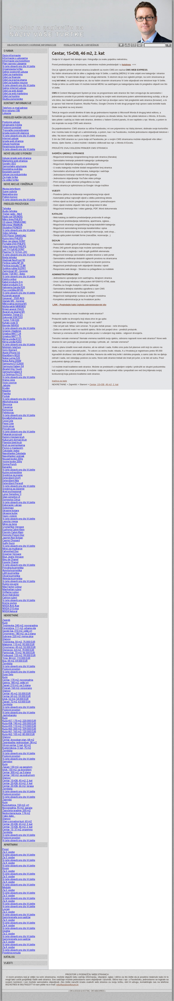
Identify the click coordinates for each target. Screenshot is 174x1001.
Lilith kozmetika (10, 573)
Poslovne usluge (11, 122)
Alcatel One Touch (12, 369)
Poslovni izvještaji (11, 127)
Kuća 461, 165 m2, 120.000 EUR (19, 731)
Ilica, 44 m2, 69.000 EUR (15, 661)
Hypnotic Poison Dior (13, 535)
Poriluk (6, 396)
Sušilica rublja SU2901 (14, 268)
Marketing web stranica (15, 161)
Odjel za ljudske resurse (15, 82)
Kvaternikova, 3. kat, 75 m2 (16, 748)
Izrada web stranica (12, 141)
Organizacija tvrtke (12, 69)
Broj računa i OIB (11, 110)
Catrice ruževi (9, 597)
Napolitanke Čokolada (14, 453)
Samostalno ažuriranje (14, 166)
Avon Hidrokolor (10, 595)
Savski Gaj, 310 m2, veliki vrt (17, 631)
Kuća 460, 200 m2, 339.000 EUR (19, 729)
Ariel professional (11, 491)
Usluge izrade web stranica (16, 158)
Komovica (7, 409)
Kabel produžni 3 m (12, 282)
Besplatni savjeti (11, 171)
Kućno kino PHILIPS (12, 238)
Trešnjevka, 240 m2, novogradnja (20, 625)
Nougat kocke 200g (12, 458)
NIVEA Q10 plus (10, 608)
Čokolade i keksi (10, 450)
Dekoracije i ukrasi (12, 505)
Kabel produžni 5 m (12, 284)
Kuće (5, 622)
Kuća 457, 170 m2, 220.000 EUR (19, 720)
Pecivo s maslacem (12, 448)
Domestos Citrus (11, 499)
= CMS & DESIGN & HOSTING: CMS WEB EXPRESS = (87, 991)
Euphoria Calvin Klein (13, 529)
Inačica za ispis (59, 381)
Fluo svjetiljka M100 (12, 290)
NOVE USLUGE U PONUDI (17, 153)
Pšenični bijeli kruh (12, 442)
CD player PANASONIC (14, 222)
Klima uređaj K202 (12, 341)
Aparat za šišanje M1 (13, 312)
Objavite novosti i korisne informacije (31, 45)
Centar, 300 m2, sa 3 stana (16, 772)
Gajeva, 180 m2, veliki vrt (15, 682)
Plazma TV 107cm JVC (14, 252)
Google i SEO (9, 163)
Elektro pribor (9, 279)
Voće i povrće (9, 382)
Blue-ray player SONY (13, 241)
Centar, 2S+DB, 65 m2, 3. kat (17, 824)
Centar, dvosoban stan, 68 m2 (18, 739)
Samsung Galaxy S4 (13, 366)
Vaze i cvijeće (9, 516)
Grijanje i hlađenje (11, 331)
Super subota (9, 191)
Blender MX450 (10, 325)
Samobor (7, 761)
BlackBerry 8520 (11, 355)
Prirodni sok (8, 429)
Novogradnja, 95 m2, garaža (17, 807)
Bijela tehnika (9, 257)
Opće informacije (11, 55)
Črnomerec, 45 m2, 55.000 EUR (19, 647)
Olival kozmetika (11, 575)
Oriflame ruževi (10, 592)
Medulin (6, 887)
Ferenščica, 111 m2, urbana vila (19, 628)
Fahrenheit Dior (10, 551)
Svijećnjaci (8, 507)
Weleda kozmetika (12, 578)
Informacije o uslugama (15, 58)
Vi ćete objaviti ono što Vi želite (18, 66)
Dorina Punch (9, 464)
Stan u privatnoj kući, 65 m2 (17, 821)
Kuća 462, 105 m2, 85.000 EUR (18, 734)
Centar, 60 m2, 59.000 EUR (16, 696)
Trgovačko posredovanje (15, 130)
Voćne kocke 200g (12, 461)
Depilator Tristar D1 (12, 314)
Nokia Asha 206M (11, 361)
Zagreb (6, 620)
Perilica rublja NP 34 (12, 263)
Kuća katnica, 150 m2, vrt (15, 805)
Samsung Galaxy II (12, 371)
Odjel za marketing (12, 74)
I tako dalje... (8, 816)
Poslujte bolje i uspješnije (81, 45)
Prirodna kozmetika (12, 567)
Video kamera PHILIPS (14, 246)
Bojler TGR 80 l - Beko (13, 273)
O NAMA (8, 50)
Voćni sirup (8, 426)
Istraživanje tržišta (12, 124)
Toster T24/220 (10, 320)
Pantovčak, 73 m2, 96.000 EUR (18, 652)
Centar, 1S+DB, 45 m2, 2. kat (17, 780)
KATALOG (9, 956)
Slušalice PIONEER (12, 227)
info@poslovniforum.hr (67, 984)
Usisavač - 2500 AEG (13, 298)
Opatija (6, 931)
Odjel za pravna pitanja (14, 80)
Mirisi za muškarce (12, 548)
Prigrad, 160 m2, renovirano (17, 688)
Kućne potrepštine (12, 472)
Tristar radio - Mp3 (12, 214)
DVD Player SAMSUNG (14, 235)
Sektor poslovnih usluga (15, 71)
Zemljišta (7, 663)
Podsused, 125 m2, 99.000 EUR (19, 655)
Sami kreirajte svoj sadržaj (16, 917)
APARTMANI (11, 844)
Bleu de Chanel (10, 559)
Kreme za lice (9, 603)
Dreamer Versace (11, 554)
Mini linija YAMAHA (12, 224)
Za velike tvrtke (10, 180)
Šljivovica (7, 404)
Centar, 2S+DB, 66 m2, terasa (18, 786)
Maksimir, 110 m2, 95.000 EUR (18, 644)
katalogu (126, 64)
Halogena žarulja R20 (13, 287)
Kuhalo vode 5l (10, 322)
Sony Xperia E (9, 350)
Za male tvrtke (10, 177)
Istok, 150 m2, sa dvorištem (17, 769)
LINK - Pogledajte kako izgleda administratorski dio (79, 304)
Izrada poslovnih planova (15, 133)
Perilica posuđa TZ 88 (13, 265)
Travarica (7, 407)
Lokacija (6, 113)
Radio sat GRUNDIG (12, 216)
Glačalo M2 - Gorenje (13, 301)
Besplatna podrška (12, 169)
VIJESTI (8, 963)
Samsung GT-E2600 (13, 363)
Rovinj (5, 868)
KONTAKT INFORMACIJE (17, 103)
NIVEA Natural (9, 611)
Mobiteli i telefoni (11, 347)
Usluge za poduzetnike (14, 174)
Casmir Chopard (11, 540)
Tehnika (6, 208)
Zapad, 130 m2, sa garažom (17, 767)
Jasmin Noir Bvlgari (12, 537)
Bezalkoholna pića (12, 418)
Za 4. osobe (8, 863)
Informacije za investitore (16, 61)
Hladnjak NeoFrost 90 (13, 260)
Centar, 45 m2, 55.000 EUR (16, 693)
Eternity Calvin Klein (12, 532)
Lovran (6, 909)
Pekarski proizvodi (12, 434)
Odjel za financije (11, 77)
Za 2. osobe (8, 852)
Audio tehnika (9, 211)
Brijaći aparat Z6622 (13, 309)
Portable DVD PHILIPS (13, 244)
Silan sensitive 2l (11, 497)
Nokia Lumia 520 (11, 358)
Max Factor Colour (12, 586)
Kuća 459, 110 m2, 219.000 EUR (19, 726)
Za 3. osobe (8, 857)
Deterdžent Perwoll (12, 483)
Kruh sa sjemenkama (13, 445)
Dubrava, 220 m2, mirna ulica (17, 636)
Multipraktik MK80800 (14, 306)
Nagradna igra (10, 194)
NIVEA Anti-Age (10, 605)
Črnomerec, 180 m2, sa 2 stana (19, 633)
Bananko (7, 467)
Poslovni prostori (11, 669)
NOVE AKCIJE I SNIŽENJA (18, 184)
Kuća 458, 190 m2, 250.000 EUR (19, 723)
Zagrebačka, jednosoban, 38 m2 (19, 742)
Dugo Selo (7, 674)
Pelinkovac (8, 412)
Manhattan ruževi (11, 589)
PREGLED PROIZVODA (16, 203)
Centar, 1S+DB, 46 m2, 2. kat (17, 826)
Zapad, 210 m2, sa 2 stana (16, 685)
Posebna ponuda (11, 952)
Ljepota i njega (10, 521)
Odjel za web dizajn (12, 90)
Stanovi (6, 639)
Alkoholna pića (10, 401)
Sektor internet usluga (14, 88)
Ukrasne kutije (10, 513)
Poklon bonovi (9, 197)
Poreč (5, 849)
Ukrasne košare (10, 510)
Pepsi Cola (8, 423)
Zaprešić (7, 799)
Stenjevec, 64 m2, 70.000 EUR (18, 650)
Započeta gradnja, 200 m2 (16, 810)
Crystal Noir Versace (13, 526)
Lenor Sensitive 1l (11, 494)
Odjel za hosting (11, 96)
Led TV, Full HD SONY (13, 249)
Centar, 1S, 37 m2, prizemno (17, 829)
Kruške (6, 388)
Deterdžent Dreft (11, 478)
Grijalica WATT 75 (11, 336)
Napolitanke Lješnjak (13, 456)
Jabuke (6, 385)
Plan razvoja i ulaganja (14, 63)
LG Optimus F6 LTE (12, 374)
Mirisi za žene (9, 524)
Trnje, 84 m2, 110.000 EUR (16, 658)
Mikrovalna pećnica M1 (14, 303)
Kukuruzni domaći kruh (14, 439)
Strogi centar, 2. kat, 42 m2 (16, 745)
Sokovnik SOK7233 (12, 317)
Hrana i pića (8, 380)
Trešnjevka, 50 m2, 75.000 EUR (18, 641)
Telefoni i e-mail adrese (15, 107)
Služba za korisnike (12, 99)
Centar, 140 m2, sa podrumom (18, 775)
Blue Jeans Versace (13, 556)
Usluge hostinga (11, 144)
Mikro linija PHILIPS (12, 219)
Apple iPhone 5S (11, 352)
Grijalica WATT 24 (11, 333)
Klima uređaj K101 (12, 339)
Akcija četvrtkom (11, 188)
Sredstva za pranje (12, 475)
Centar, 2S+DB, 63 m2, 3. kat (17, 783)
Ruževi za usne (10, 584)
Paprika (6, 393)
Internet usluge (10, 138)
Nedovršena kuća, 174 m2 (16, 813)
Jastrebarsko (9, 715)
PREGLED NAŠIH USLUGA (18, 117)
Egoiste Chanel (10, 562)
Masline (6, 390)
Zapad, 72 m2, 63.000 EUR (16, 701)
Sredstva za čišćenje (13, 488)
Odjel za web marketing (15, 93)
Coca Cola (7, 420)
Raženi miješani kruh (13, 437)
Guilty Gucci (8, 543)
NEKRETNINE (11, 615)
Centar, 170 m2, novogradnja (17, 680)
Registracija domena (13, 146)
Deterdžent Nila (10, 480)
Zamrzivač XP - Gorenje (15, 271)
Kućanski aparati (11, 295)
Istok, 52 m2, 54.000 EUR (15, 699)
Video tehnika (9, 233)
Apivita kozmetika (12, 570)
